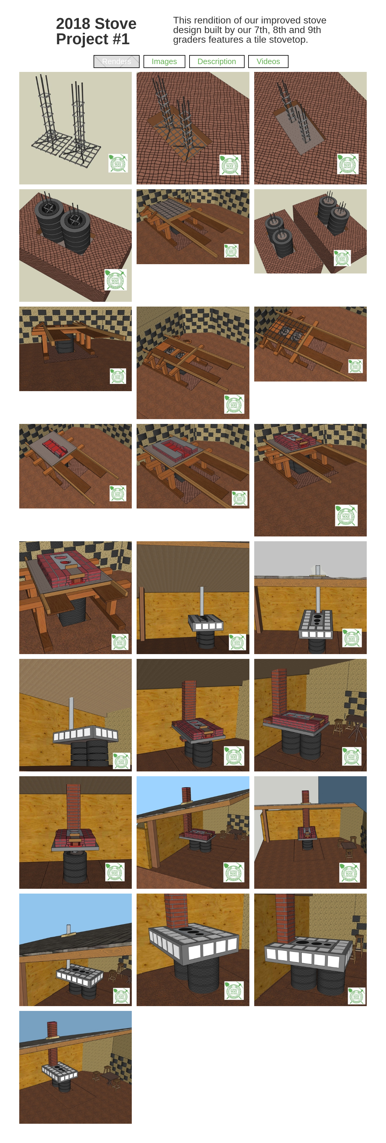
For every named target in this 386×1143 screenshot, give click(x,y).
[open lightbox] (75, 128)
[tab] (116, 61)
